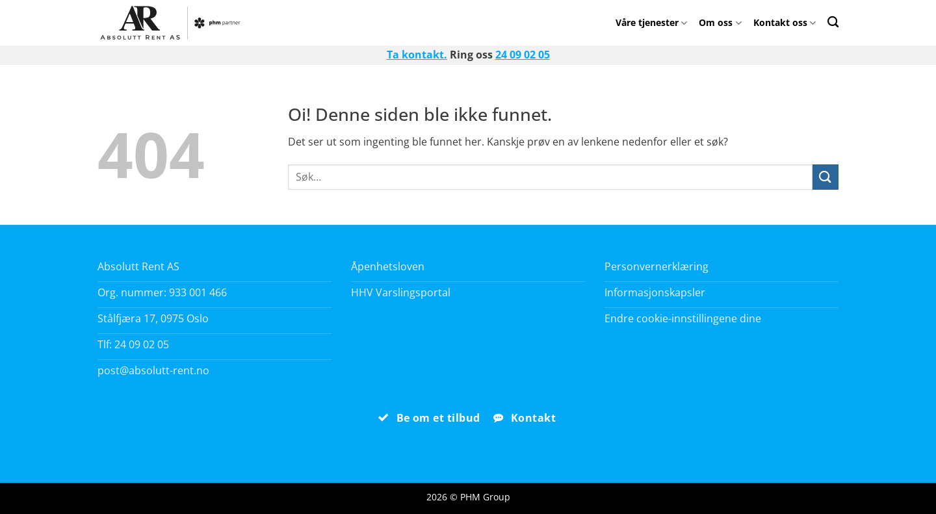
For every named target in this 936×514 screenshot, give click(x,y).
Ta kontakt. (417, 54)
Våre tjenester (651, 22)
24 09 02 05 (522, 54)
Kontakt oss (784, 22)
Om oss (720, 22)
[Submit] (825, 177)
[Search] (832, 22)
